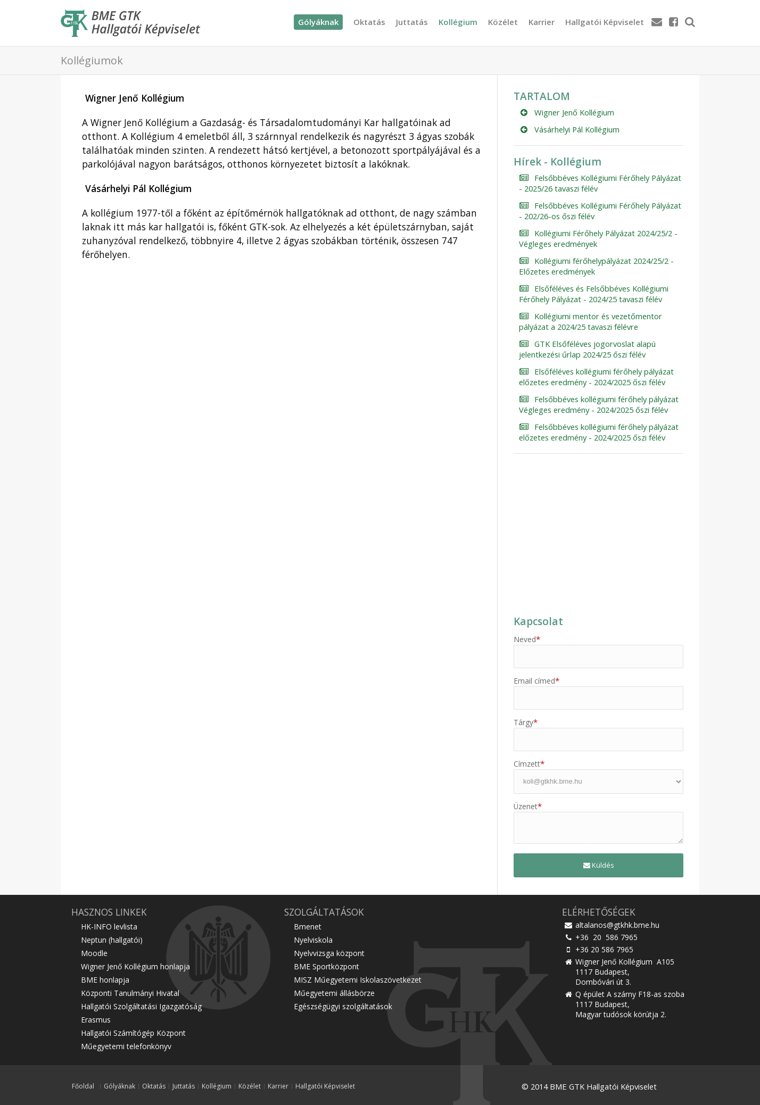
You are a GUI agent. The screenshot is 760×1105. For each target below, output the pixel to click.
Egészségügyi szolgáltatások (343, 1006)
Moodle (94, 953)
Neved (527, 639)
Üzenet (528, 806)
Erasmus (96, 1020)
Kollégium (458, 21)
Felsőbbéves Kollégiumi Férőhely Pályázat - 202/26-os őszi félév (600, 210)
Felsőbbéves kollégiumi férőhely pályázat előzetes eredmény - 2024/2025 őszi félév (599, 432)
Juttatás (412, 21)
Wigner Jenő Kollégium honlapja (135, 966)
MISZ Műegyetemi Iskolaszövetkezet (358, 980)
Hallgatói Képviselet (604, 21)
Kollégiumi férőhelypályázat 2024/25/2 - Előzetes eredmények (596, 266)
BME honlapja (105, 980)
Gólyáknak (119, 1086)
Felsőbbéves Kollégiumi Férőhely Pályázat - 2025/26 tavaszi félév (600, 183)
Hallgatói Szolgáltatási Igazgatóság (141, 1006)
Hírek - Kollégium (557, 162)
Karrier (541, 21)
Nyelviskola (313, 940)
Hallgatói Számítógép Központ (133, 1033)
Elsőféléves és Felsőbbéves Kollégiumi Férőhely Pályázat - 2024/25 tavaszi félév (593, 293)
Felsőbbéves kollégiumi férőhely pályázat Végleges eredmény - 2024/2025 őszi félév (599, 404)
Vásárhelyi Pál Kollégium (569, 129)
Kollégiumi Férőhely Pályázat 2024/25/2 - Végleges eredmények (598, 238)
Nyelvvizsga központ (329, 953)
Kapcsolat (538, 621)
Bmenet (307, 926)
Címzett (529, 764)
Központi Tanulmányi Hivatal (130, 993)
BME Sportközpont (326, 966)
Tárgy (526, 722)
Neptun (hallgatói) (112, 940)
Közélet (503, 21)
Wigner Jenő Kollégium (566, 112)
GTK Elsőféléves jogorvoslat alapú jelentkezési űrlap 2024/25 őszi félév (587, 349)
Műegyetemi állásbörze (334, 993)
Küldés (598, 865)
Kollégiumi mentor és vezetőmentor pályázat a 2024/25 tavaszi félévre (590, 321)
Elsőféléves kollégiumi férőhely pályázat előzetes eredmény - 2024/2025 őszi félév (596, 376)
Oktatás (369, 21)
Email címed (536, 681)
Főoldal (83, 1086)
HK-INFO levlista (109, 926)
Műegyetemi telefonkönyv (126, 1046)
